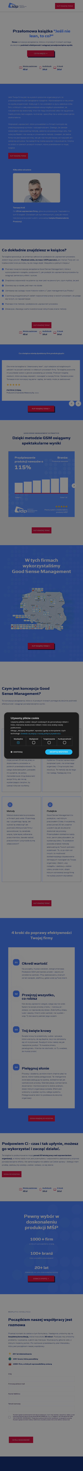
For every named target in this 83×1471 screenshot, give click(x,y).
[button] (16, 752)
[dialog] (41, 735)
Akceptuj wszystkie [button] (59, 752)
